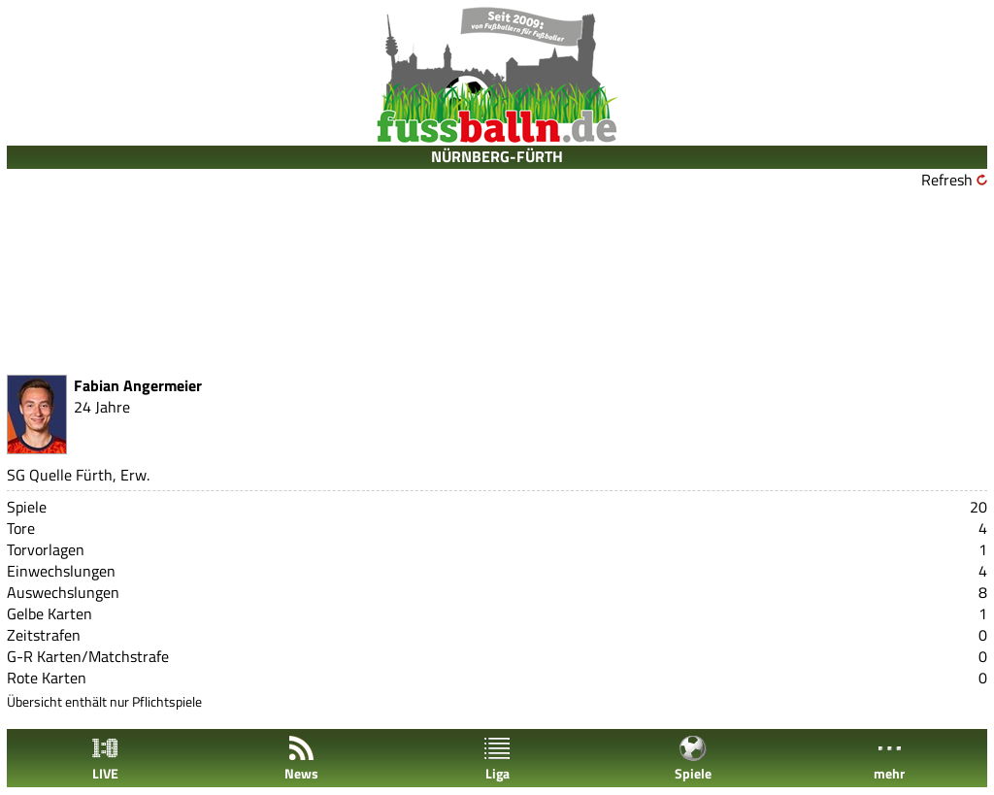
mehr (889, 758)
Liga (497, 758)
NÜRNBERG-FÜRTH (497, 156)
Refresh (947, 179)
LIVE (104, 758)
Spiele (693, 758)
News (301, 758)
